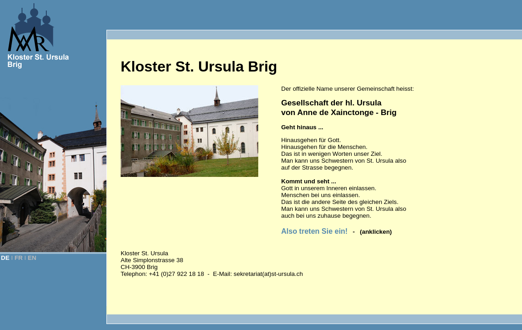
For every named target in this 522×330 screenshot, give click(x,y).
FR (19, 257)
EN (32, 257)
